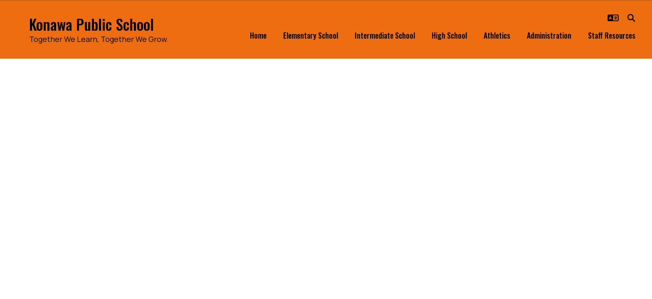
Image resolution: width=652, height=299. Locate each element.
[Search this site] (631, 18)
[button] (613, 18)
